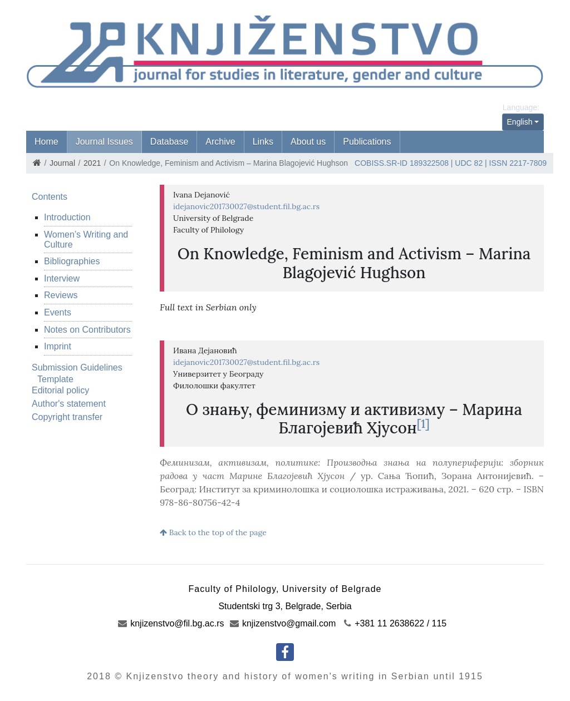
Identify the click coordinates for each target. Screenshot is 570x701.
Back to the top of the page (213, 532)
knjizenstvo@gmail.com (283, 623)
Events (57, 312)
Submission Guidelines (77, 367)
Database (169, 141)
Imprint (57, 346)
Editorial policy (60, 390)
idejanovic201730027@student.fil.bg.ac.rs (246, 206)
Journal (62, 163)
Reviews (60, 295)
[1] (423, 423)
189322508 (429, 163)
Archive (220, 141)
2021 (92, 163)
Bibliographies (72, 261)
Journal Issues (104, 141)
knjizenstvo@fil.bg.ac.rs (171, 623)
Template (55, 379)
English (520, 121)
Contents (49, 196)
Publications (367, 141)
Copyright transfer (67, 417)
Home (46, 141)
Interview (62, 278)
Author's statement (69, 403)
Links (263, 141)
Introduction (67, 217)
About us (308, 141)
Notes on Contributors (87, 329)
